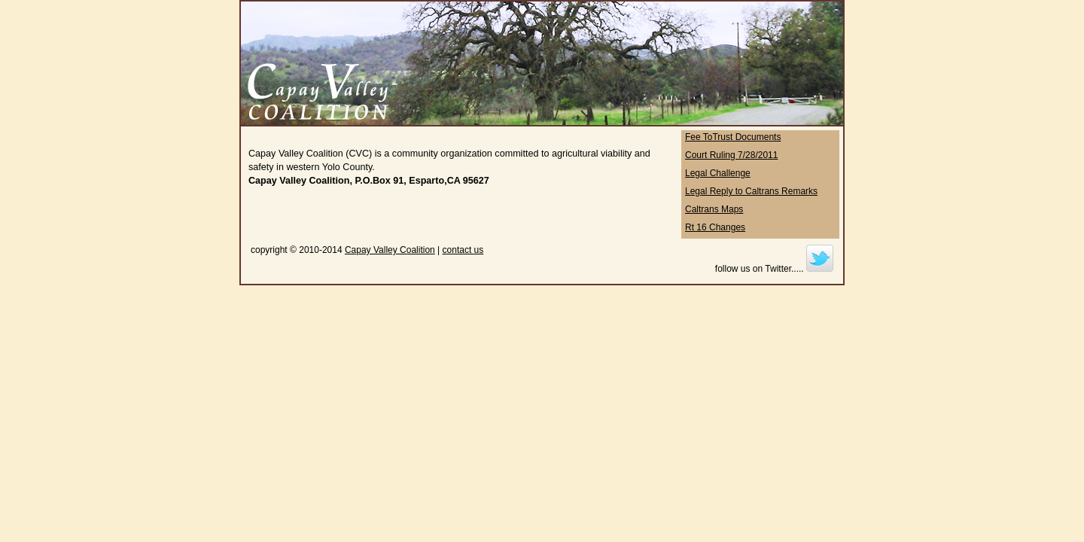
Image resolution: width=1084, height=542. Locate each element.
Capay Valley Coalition (390, 250)
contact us (463, 250)
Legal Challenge (718, 173)
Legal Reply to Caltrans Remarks (751, 191)
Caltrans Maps (714, 209)
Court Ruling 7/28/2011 (731, 155)
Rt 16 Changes (715, 227)
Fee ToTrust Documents (733, 137)
